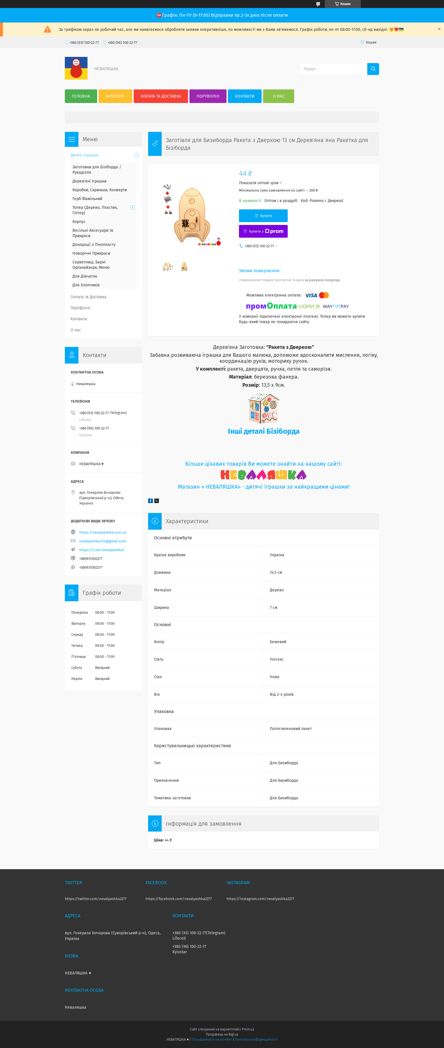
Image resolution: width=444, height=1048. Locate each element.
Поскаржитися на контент (212, 1039)
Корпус (79, 221)
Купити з (266, 231)
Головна (81, 96)
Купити (266, 216)
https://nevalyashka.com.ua (102, 532)
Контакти (245, 96)
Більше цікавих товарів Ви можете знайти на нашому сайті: (263, 464)
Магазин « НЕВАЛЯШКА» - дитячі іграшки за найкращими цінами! (264, 487)
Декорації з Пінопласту (94, 244)
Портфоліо (208, 96)
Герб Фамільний (87, 198)
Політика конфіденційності (256, 1039)
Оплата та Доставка (161, 96)
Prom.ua (248, 1029)
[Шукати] (373, 69)
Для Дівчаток (84, 276)
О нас (279, 96)
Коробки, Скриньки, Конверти (99, 190)
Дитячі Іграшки (84, 155)
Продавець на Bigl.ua (222, 1034)
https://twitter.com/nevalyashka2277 (96, 899)
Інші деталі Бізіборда (264, 431)
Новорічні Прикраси (91, 253)
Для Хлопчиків (86, 285)
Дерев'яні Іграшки (89, 181)
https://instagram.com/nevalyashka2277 (260, 899)
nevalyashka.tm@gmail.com (102, 541)
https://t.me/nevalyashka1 (101, 550)
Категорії (115, 96)
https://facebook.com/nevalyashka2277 (179, 899)
